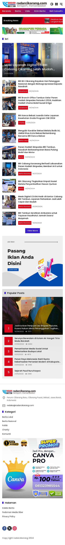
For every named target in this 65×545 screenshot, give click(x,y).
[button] (51, 4)
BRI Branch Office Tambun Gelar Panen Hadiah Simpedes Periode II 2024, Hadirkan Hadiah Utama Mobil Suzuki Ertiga (39, 100)
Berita (7, 61)
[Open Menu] (56, 4)
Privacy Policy (8, 516)
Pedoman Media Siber (12, 512)
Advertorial (23, 91)
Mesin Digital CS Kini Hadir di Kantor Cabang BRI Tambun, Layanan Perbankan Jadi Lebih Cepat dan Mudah (40, 199)
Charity (22, 123)
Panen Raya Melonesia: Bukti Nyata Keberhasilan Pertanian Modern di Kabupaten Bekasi (37, 360)
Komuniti (6, 434)
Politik (5, 425)
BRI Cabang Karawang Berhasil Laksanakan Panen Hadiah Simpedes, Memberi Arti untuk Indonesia (40, 166)
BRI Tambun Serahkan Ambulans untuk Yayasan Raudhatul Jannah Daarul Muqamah (37, 216)
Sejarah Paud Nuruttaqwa (27, 371)
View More (32, 230)
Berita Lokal (23, 140)
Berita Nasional (25, 173)
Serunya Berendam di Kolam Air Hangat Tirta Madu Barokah (37, 339)
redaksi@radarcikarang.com (20, 405)
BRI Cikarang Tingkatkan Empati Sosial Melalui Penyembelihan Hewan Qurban (37, 182)
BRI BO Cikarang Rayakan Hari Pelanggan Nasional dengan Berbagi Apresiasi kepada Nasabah (40, 84)
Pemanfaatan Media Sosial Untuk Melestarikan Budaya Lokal (31, 350)
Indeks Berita (8, 508)
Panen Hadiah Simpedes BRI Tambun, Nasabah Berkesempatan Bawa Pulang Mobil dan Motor (38, 150)
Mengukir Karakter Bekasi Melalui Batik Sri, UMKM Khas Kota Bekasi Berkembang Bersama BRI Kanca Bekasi (39, 133)
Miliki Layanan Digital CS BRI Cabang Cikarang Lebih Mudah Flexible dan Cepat (28, 67)
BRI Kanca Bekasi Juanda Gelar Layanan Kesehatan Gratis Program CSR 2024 (38, 117)
